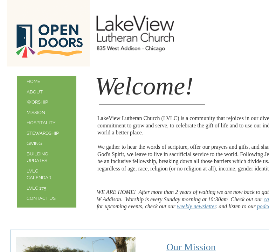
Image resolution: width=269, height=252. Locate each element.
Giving (34, 143)
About (35, 91)
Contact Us (41, 198)
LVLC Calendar (39, 174)
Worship (37, 102)
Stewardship (43, 133)
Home (33, 81)
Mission (36, 112)
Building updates (37, 157)
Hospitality (41, 122)
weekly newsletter (196, 206)
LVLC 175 (36, 188)
